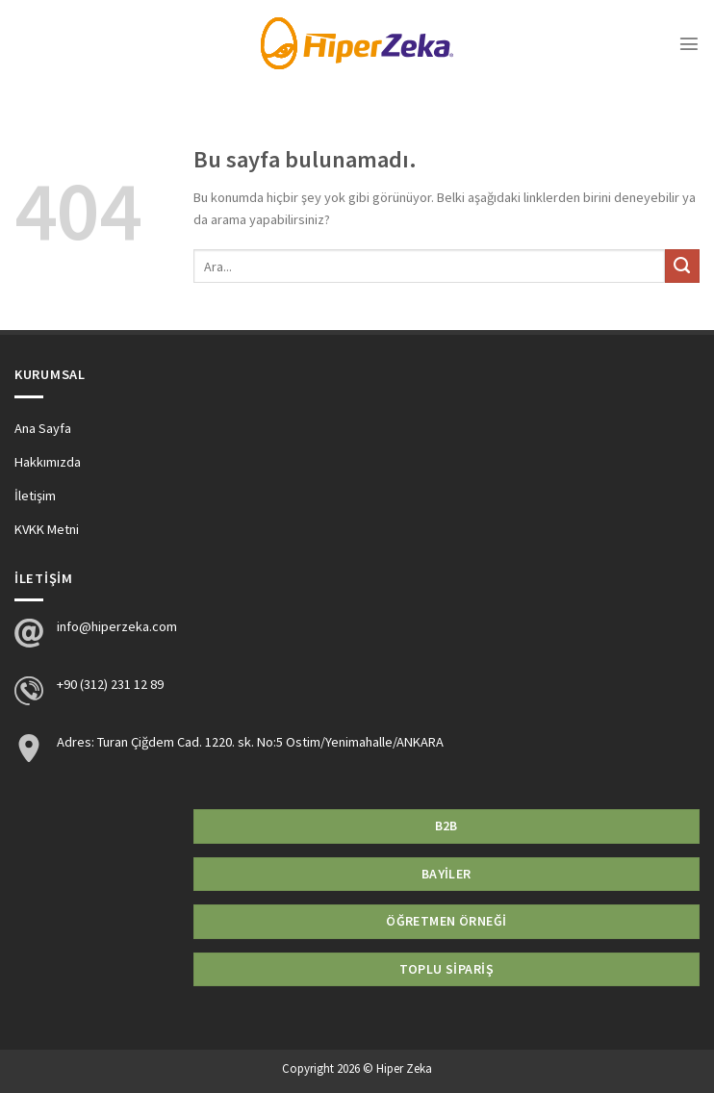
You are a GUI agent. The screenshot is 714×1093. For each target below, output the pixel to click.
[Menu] (689, 43)
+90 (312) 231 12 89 (110, 684)
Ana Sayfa (42, 428)
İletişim (35, 495)
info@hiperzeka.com (117, 626)
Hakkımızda (47, 461)
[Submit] (682, 266)
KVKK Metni (46, 529)
